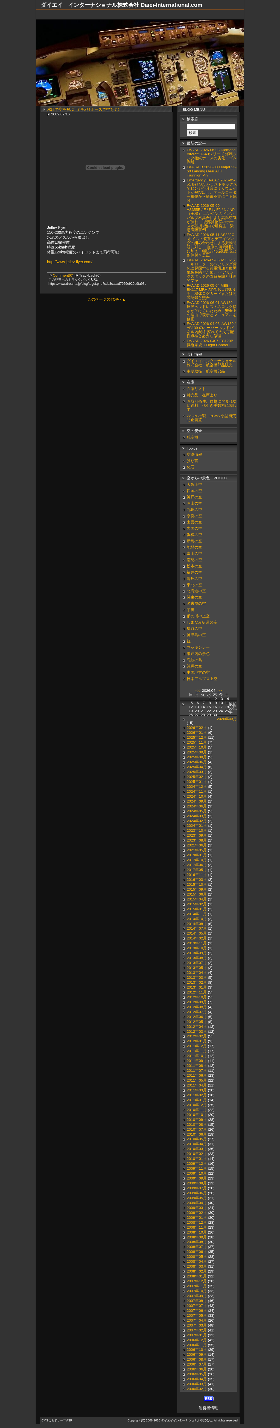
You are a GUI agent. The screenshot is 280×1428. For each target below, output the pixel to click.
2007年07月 (197, 1306)
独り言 (192, 461)
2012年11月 (197, 992)
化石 (190, 467)
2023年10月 (197, 830)
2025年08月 (197, 757)
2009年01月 (197, 1218)
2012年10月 (197, 997)
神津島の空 (196, 635)
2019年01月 (197, 855)
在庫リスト (196, 389)
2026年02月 (197, 728)
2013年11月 (197, 943)
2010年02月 (197, 1154)
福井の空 (194, 572)
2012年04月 (197, 1027)
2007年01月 (197, 1335)
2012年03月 (197, 1031)
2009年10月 (197, 1173)
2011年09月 (197, 1061)
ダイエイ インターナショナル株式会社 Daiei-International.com (121, 5)
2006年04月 (197, 1379)
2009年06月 (197, 1193)
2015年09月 (197, 889)
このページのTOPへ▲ (107, 299)
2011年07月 (197, 1070)
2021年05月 (197, 850)
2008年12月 (197, 1222)
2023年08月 (197, 840)
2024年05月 (197, 811)
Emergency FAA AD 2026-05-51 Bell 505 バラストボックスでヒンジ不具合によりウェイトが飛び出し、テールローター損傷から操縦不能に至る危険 (212, 190)
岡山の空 (194, 503)
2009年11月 (197, 1168)
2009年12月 (197, 1163)
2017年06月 (197, 865)
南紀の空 (194, 560)
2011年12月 (197, 1046)
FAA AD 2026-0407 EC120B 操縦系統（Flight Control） (210, 343)
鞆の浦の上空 (198, 616)
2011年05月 (197, 1080)
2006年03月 (197, 1384)
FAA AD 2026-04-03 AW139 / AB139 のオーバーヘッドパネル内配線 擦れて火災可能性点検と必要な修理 (211, 330)
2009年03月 (197, 1208)
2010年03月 (197, 1149)
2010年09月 (197, 1120)
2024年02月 (197, 821)
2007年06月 (197, 1311)
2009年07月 (197, 1188)
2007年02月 (197, 1330)
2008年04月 (197, 1261)
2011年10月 (197, 1056)
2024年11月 (197, 791)
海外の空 (194, 579)
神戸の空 (194, 497)
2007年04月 (197, 1320)
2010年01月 (197, 1159)
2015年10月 (197, 884)
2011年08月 (197, 1066)
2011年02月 (197, 1095)
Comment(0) (63, 275)
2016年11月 (197, 875)
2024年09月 (197, 801)
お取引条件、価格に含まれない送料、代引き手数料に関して (212, 405)
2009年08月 (197, 1183)
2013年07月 (197, 963)
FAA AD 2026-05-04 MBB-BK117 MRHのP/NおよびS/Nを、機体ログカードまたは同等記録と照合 (212, 291)
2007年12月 (197, 1281)
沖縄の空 (194, 666)
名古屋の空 (196, 603)
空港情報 (196, 455)
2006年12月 (197, 1340)
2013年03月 (197, 977)
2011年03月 (197, 1090)
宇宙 (190, 610)
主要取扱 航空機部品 (206, 371)
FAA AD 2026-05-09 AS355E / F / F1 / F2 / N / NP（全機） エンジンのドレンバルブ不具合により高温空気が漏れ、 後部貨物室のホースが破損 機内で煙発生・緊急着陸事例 (212, 217)
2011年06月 (197, 1075)
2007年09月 (197, 1296)
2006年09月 (197, 1354)
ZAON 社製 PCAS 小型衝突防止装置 (211, 418)
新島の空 (194, 541)
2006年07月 (197, 1364)
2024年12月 (197, 787)
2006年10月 (197, 1350)
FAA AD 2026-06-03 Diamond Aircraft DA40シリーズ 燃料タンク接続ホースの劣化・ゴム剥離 (212, 156)
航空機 (192, 437)
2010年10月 (197, 1115)
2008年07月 (197, 1247)
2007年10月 (197, 1291)
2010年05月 (197, 1139)
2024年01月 (197, 826)
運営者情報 (208, 1408)
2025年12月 (197, 737)
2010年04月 (197, 1144)
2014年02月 (197, 938)
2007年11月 (197, 1286)
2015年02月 (197, 904)
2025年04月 (197, 767)
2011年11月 (197, 1051)
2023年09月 (197, 835)
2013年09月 (197, 953)
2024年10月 (197, 796)
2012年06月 (197, 1017)
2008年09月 (197, 1237)
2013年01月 (197, 987)
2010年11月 (197, 1110)
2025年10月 (197, 747)
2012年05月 (197, 1022)
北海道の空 (196, 591)
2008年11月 (197, 1227)
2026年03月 (227, 719)
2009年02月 (197, 1213)
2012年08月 (197, 1007)
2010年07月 (197, 1129)
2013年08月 (197, 958)
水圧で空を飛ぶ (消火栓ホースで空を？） (84, 109)
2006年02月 (197, 1389)
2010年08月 (197, 1124)
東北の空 (194, 585)
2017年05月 (197, 870)
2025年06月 (197, 762)
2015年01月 (197, 909)
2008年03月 (197, 1266)
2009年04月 (197, 1203)
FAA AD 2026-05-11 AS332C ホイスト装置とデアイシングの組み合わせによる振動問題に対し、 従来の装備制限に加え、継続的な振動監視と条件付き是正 (212, 245)
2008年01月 (197, 1276)
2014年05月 (197, 933)
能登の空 (194, 547)
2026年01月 (197, 733)
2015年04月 (197, 899)
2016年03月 (197, 880)
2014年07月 (197, 928)
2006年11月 (197, 1345)
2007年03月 (197, 1325)
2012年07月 (197, 1012)
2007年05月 (197, 1315)
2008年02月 (197, 1271)
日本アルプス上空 (202, 679)
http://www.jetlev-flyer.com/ (69, 262)
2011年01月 (197, 1100)
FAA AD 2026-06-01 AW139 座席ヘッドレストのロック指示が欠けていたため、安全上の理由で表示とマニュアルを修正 (212, 311)
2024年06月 (197, 806)
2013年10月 (197, 948)
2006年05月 (197, 1374)
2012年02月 (197, 1036)
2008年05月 (197, 1257)
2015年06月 (197, 894)
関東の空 (194, 597)
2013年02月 (197, 982)
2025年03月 (197, 772)
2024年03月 (197, 816)
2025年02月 (197, 777)
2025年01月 (197, 782)
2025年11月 (197, 742)
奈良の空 (194, 516)
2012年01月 (197, 1041)
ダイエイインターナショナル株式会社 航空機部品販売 (212, 363)
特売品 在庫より (202, 395)
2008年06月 (197, 1252)
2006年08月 (197, 1359)
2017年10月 (197, 860)
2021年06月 (197, 845)
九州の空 (194, 510)
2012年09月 (197, 1002)
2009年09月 (197, 1178)
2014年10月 (197, 919)
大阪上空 (194, 485)
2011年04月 (197, 1085)
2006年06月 (197, 1369)
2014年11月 (197, 914)
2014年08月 (197, 924)
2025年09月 (197, 752)
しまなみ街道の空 (202, 622)
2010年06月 (197, 1134)
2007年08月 (197, 1301)
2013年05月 (197, 968)
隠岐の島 (194, 660)
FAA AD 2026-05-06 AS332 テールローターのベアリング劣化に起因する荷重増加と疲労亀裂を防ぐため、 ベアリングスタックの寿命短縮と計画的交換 (212, 270)
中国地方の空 (198, 672)
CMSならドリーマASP (57, 1420)
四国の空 (194, 491)
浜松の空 (194, 535)
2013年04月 (197, 973)
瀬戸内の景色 (198, 654)
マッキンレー (198, 647)
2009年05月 (197, 1198)
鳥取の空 (194, 629)
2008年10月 (197, 1232)
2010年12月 (197, 1105)
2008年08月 (197, 1242)
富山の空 (194, 554)
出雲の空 (194, 522)
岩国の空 (194, 528)
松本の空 (194, 566)
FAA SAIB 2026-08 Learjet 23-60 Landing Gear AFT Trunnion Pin (212, 171)
